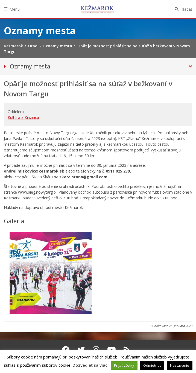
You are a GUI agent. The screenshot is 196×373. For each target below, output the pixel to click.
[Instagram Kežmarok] (96, 350)
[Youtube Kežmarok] (111, 350)
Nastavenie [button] (179, 365)
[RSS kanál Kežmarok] (127, 350)
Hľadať (186, 9)
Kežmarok (97, 9)
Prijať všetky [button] (124, 365)
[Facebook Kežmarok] (66, 350)
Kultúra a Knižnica (23, 117)
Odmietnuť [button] (152, 365)
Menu (15, 9)
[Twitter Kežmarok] (81, 350)
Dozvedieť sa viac (89, 365)
